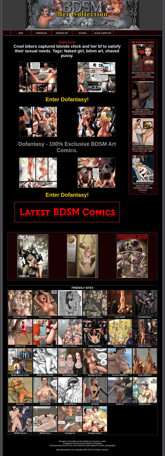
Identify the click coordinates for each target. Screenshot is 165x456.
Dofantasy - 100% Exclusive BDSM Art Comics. (67, 147)
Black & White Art (103, 33)
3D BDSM (82, 33)
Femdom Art (41, 33)
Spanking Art (62, 33)
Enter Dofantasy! (67, 99)
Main (21, 33)
